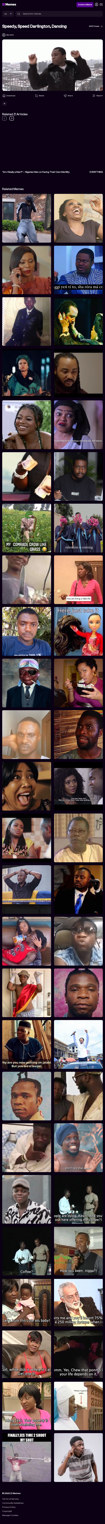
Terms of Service (10, 1499)
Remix (39, 96)
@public (10, 35)
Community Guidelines (13, 1503)
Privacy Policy (9, 1507)
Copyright (7, 1511)
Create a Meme (85, 5)
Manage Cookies (10, 1515)
